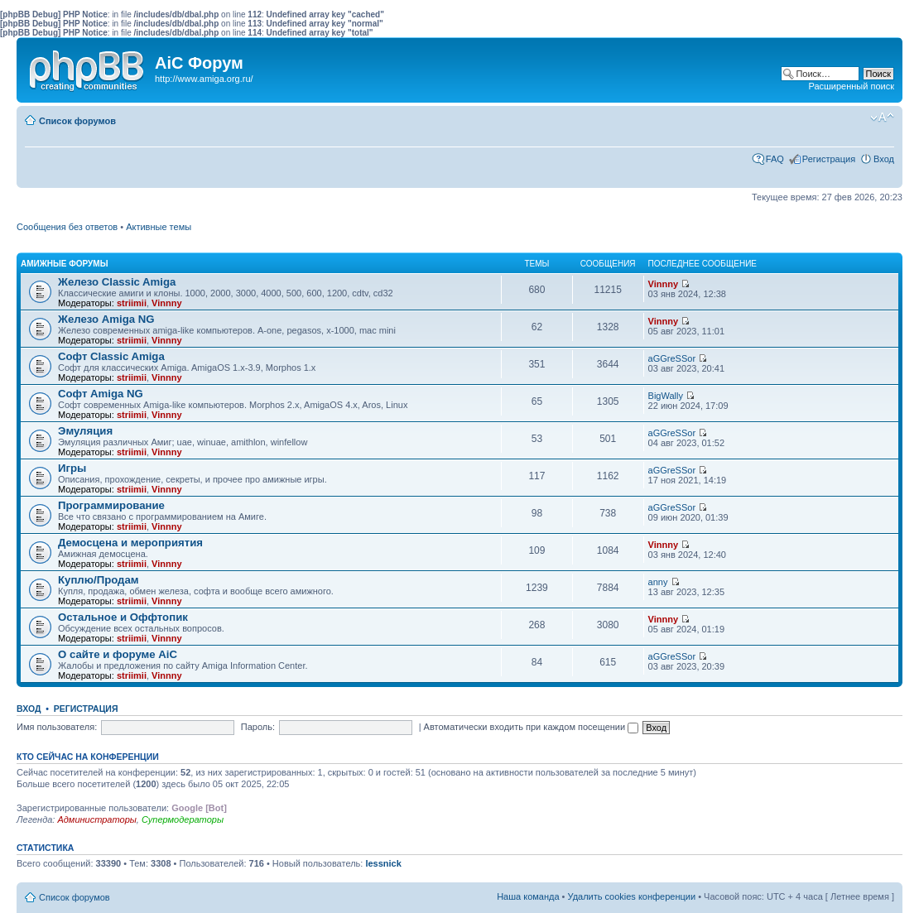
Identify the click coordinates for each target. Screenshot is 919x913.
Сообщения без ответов (67, 227)
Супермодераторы (183, 819)
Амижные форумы (64, 263)
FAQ (775, 159)
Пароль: (258, 727)
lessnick (383, 863)
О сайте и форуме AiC (117, 654)
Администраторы (96, 819)
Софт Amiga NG (100, 393)
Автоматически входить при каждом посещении (531, 727)
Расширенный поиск (851, 86)
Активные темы (158, 227)
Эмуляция (85, 431)
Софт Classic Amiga (111, 356)
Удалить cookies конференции (632, 896)
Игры (72, 468)
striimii (132, 303)
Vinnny (166, 303)
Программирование (111, 505)
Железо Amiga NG (106, 319)
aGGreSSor (671, 358)
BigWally (665, 396)
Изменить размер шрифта (882, 117)
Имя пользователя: (57, 727)
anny (658, 582)
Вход (883, 159)
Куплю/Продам (98, 580)
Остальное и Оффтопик (123, 617)
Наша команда (528, 896)
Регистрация (828, 159)
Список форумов (77, 121)
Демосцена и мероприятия (130, 542)
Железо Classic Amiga (117, 282)
